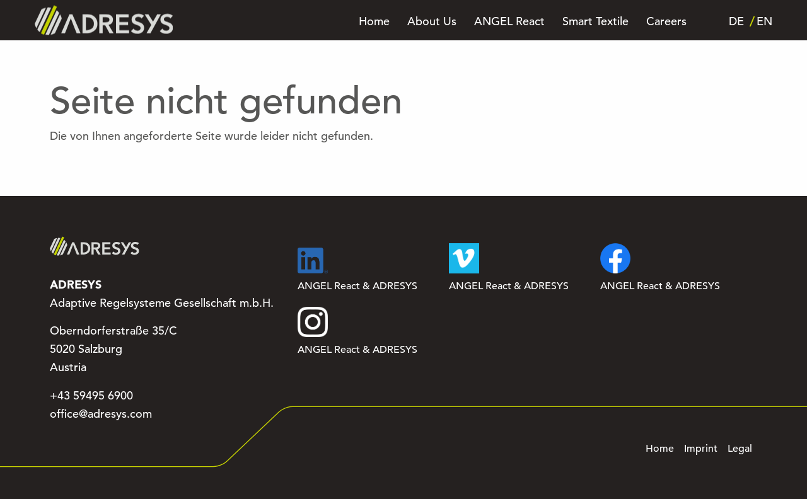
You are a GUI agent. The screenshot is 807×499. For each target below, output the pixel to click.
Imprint (700, 448)
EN (764, 21)
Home (374, 21)
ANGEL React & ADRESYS (357, 270)
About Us (431, 21)
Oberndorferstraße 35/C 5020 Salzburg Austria (113, 349)
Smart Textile (595, 21)
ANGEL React (509, 21)
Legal (740, 448)
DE (736, 21)
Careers (666, 21)
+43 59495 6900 (91, 396)
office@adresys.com (101, 414)
